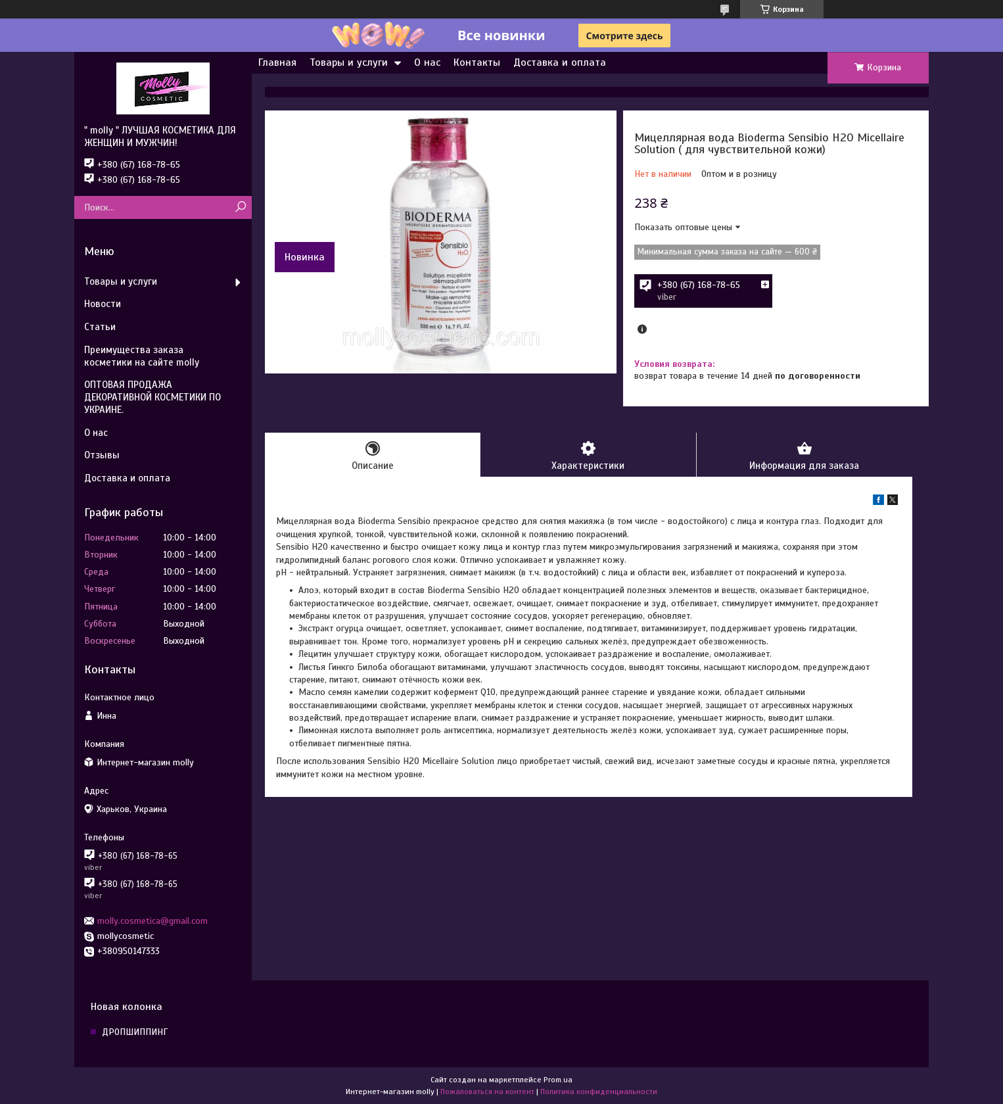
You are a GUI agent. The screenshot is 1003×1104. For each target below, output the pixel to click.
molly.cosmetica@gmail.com (152, 920)
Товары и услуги (349, 62)
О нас (427, 62)
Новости (102, 304)
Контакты (477, 62)
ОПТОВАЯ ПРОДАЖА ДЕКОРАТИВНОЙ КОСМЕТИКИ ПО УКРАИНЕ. (152, 397)
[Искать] (240, 207)
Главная (277, 62)
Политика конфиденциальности (598, 1091)
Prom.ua (558, 1079)
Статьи (100, 327)
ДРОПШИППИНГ (135, 1032)
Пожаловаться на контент (487, 1091)
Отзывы (102, 455)
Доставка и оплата (559, 62)
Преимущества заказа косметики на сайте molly (141, 356)
